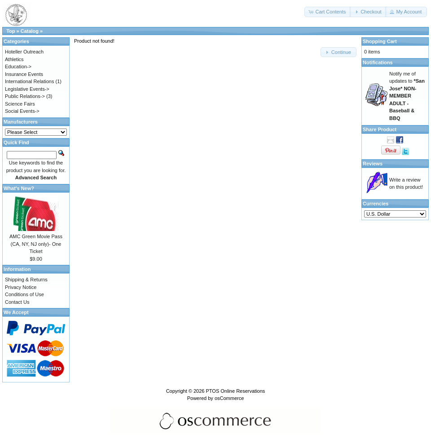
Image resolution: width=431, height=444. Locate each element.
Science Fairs (20, 104)
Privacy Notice (20, 287)
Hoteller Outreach (24, 51)
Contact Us (17, 302)
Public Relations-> (25, 96)
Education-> (18, 66)
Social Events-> (22, 111)
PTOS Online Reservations (235, 391)
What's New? (19, 188)
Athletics (14, 59)
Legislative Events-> (27, 89)
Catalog (30, 31)
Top (10, 31)
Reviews (373, 163)
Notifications (378, 62)
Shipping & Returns (26, 279)
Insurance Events (24, 74)
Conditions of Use (24, 294)
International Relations (29, 81)
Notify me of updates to (407, 96)
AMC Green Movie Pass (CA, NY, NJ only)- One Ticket (35, 244)
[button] (327, 12)
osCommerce (229, 398)
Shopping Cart (380, 41)
